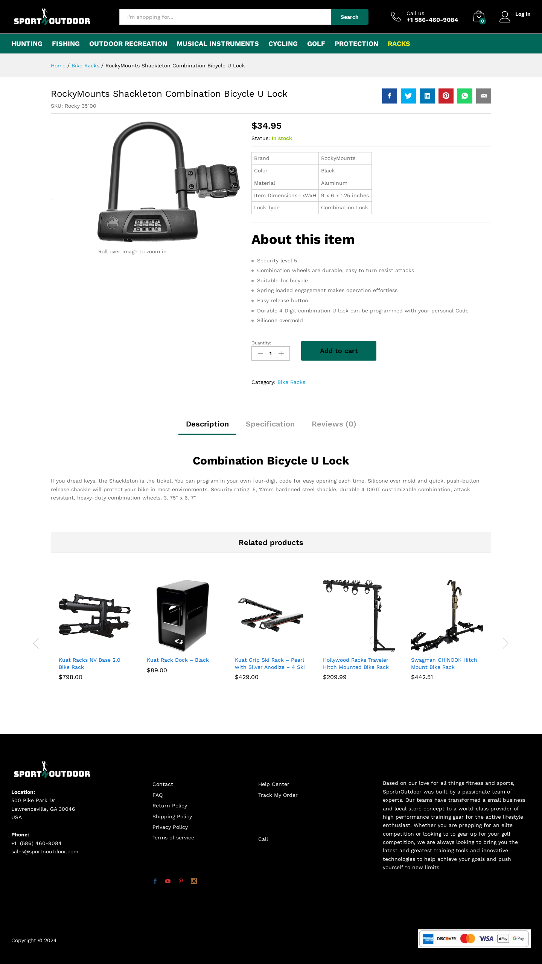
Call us (415, 13)
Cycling (283, 43)
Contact (162, 784)
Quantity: (261, 343)
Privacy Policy (170, 827)
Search (350, 17)
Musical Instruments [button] (218, 43)
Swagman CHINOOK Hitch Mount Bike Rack (444, 663)
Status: (260, 138)
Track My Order (278, 795)
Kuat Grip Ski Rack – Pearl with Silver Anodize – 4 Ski (270, 663)
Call (263, 839)
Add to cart (339, 351)
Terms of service (173, 838)
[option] (95, 640)
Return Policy (169, 806)
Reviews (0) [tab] (334, 424)
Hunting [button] (27, 43)
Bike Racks (291, 382)
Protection (356, 43)
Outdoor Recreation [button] (128, 43)
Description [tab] (207, 424)
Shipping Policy (172, 816)
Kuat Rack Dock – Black (178, 660)
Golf (316, 43)
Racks (399, 43)
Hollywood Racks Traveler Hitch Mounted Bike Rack (356, 663)
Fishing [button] (66, 43)
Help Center (273, 784)
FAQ (157, 795)
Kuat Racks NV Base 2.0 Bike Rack (89, 663)
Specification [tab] (270, 424)
